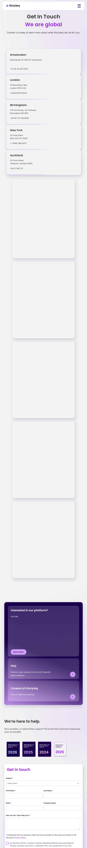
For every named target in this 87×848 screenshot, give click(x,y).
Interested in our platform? (29, 610)
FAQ (13, 666)
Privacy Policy (20, 838)
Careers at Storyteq (24, 688)
